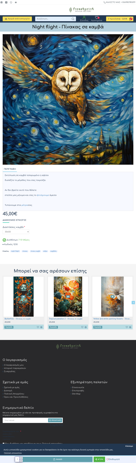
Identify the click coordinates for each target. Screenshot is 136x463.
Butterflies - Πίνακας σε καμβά (18, 319)
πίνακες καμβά (35, 251)
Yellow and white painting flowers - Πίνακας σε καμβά (113, 319)
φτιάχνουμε (43, 195)
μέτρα (25, 205)
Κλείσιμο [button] (129, 446)
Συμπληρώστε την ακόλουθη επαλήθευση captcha (11, 435)
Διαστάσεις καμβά (13, 227)
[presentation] (41, 434)
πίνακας (24, 251)
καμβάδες (53, 251)
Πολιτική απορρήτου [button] (13, 453)
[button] (133, 302)
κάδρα (45, 251)
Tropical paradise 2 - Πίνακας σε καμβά (65, 319)
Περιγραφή (10, 169)
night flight (15, 251)
